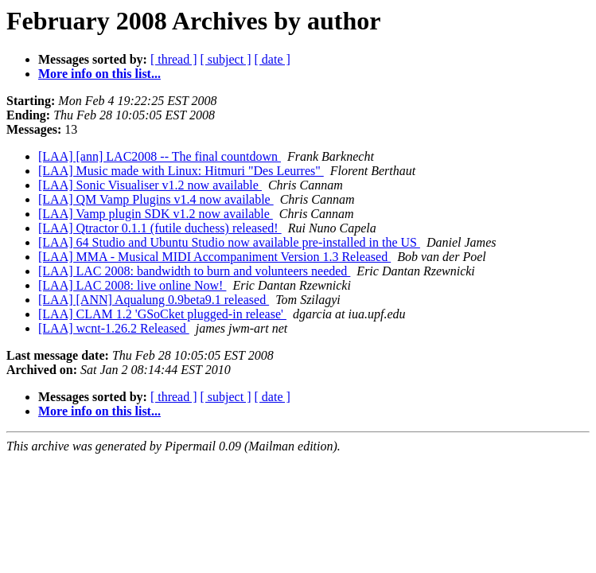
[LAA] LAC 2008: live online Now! (132, 285)
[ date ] (272, 59)
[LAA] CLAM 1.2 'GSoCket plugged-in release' (162, 314)
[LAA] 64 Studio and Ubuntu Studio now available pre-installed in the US (229, 242)
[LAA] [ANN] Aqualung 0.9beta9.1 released (153, 299)
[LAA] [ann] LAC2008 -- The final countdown (159, 156)
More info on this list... (99, 73)
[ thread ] (173, 59)
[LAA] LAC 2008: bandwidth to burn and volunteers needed (194, 271)
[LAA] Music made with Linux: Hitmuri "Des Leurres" (181, 170)
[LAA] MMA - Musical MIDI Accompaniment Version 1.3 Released (214, 256)
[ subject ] (226, 59)
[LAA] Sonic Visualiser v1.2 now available (150, 185)
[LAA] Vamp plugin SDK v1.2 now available (155, 213)
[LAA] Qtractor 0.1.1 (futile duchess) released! (160, 228)
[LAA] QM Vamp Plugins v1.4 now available (156, 199)
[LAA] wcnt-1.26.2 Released (113, 328)
